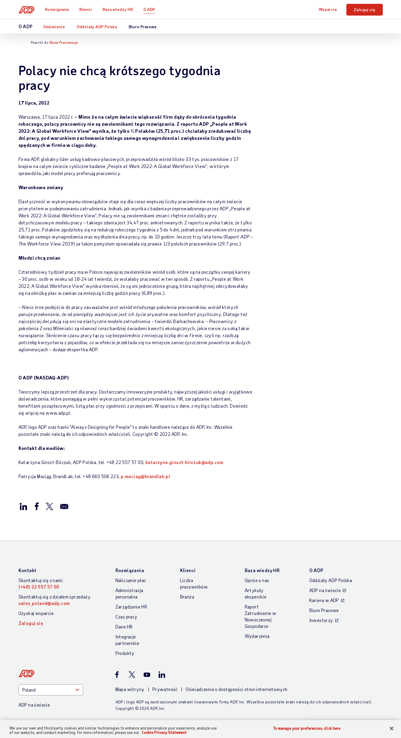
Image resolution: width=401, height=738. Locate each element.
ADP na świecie (325, 590)
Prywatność (165, 689)
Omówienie (54, 26)
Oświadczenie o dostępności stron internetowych (236, 689)
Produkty (125, 653)
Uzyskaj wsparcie (36, 613)
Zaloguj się (364, 9)
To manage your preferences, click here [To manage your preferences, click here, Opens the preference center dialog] (307, 728)
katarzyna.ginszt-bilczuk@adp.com (184, 462)
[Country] (51, 689)
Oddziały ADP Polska (97, 26)
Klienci (85, 9)
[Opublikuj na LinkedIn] (23, 506)
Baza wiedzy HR (118, 9)
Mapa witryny (130, 689)
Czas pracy (126, 616)
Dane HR (124, 626)
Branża (187, 596)
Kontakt (28, 570)
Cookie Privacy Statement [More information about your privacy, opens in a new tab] (164, 732)
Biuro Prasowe (143, 26)
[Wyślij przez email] (64, 506)
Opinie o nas (257, 580)
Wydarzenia (257, 636)
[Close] (391, 728)
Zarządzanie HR (131, 606)
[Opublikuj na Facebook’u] (36, 506)
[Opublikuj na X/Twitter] (49, 506)
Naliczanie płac (130, 580)
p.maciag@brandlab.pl (145, 476)
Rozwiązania (57, 9)
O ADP (149, 9)
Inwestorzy (321, 620)
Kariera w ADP (324, 600)
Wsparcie (328, 9)
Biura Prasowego (64, 42)
